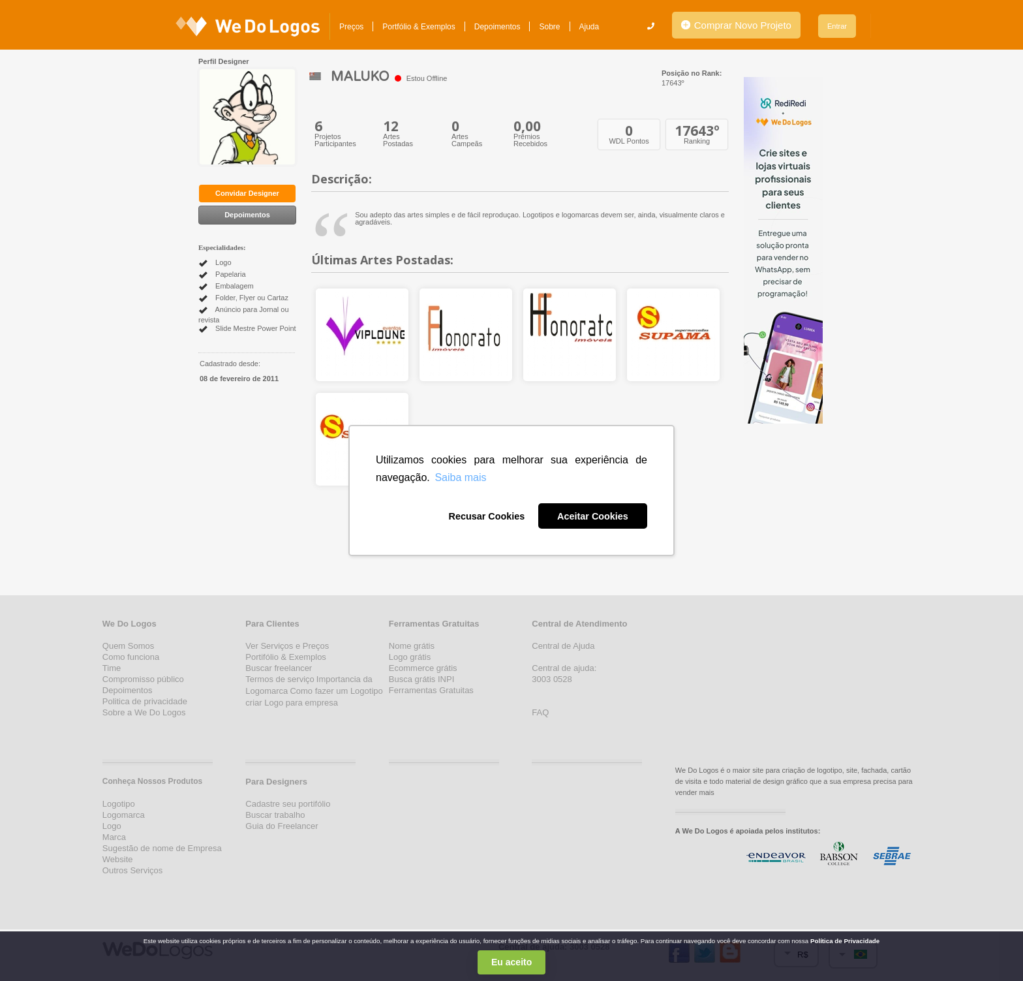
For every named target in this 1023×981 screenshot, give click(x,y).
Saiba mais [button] (460, 477)
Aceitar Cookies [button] (592, 516)
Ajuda (589, 26)
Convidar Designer (247, 193)
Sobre (549, 26)
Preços (351, 26)
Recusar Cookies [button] (486, 516)
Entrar (837, 26)
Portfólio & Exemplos (418, 26)
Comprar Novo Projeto (736, 25)
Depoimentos (497, 26)
